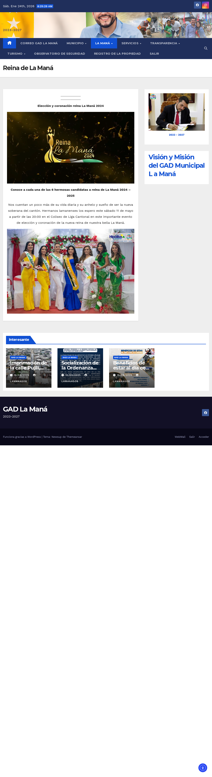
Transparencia (164, 43)
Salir (154, 53)
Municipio (76, 43)
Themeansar (74, 436)
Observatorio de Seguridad (59, 53)
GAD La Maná (25, 409)
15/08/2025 (22, 375)
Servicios (131, 43)
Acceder (204, 436)
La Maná (103, 43)
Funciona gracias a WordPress (22, 436)
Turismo (15, 53)
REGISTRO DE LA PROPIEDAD (117, 53)
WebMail (180, 436)
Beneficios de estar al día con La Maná (131, 368)
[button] (205, 48)
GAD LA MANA (18, 357)
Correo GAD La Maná (39, 43)
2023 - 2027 (176, 134)
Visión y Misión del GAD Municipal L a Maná (177, 165)
